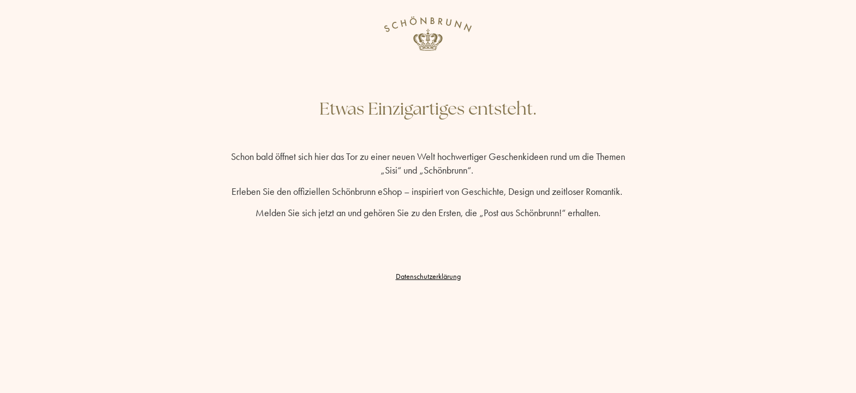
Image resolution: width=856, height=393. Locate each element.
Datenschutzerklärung (428, 276)
